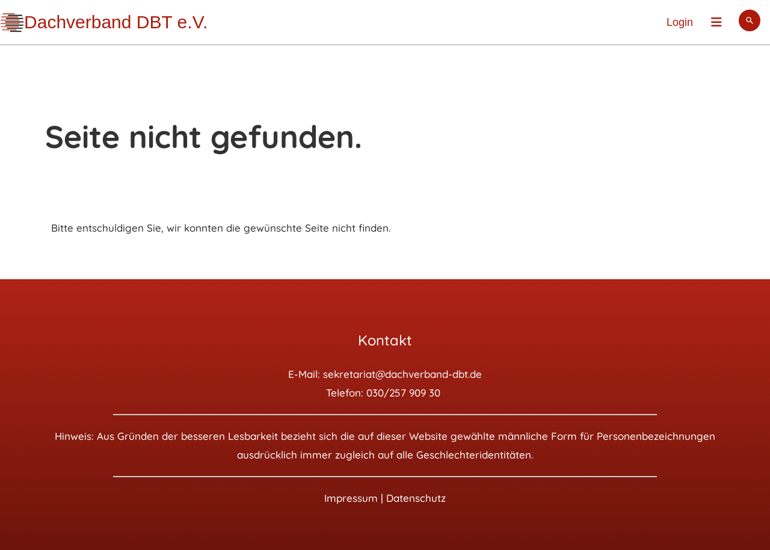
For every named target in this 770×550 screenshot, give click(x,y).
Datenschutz (416, 498)
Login (680, 22)
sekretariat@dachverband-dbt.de (402, 374)
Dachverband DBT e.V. (116, 22)
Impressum (351, 498)
